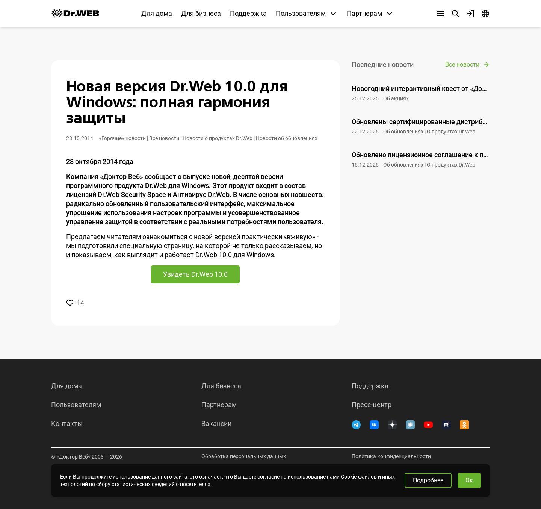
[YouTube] (428, 424)
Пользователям (76, 404)
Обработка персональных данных (243, 456)
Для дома (156, 13)
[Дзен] (392, 424)
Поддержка (248, 13)
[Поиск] (455, 13)
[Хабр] (410, 424)
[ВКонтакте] (374, 424)
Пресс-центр (371, 404)
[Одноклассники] (464, 424)
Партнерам (219, 404)
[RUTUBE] (446, 424)
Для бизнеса (201, 13)
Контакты (67, 423)
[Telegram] (356, 424)
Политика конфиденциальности (391, 456)
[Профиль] (470, 13)
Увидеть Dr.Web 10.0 (195, 274)
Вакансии (216, 423)
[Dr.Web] (75, 13)
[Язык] (485, 13)
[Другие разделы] (440, 13)
